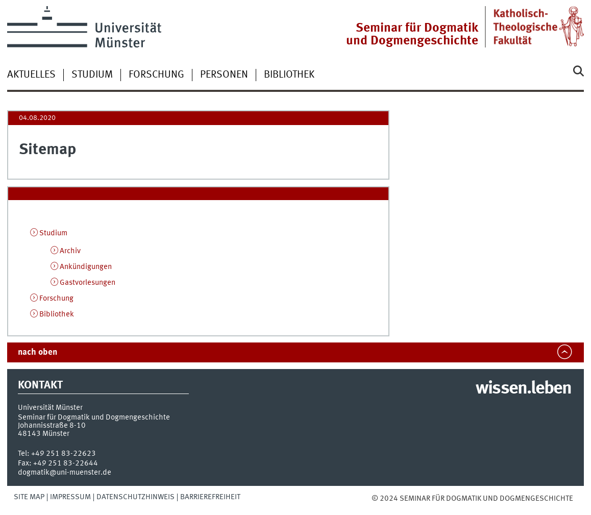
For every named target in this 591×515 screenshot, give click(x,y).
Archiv (70, 251)
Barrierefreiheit (210, 497)
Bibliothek (289, 75)
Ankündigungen (86, 267)
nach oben (37, 352)
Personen (224, 75)
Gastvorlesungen (87, 283)
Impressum (70, 497)
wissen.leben (523, 389)
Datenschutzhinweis (135, 497)
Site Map (29, 497)
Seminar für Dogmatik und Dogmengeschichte (412, 34)
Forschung (156, 75)
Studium (92, 75)
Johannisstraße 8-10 (52, 426)
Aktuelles (31, 75)
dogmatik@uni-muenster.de (64, 473)
